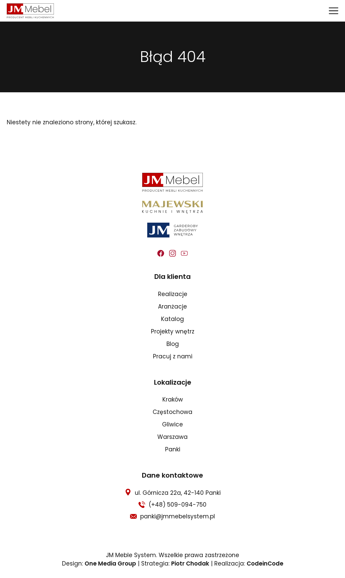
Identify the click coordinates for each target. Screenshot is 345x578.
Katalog (172, 319)
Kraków (172, 399)
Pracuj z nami (172, 356)
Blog (172, 344)
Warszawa (172, 437)
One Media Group (110, 563)
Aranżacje (172, 306)
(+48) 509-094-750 (178, 505)
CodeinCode (265, 563)
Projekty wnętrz (172, 331)
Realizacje (172, 294)
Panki (172, 449)
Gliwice (172, 424)
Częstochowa (172, 412)
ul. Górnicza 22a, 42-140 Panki (178, 493)
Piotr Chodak (190, 563)
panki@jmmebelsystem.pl (177, 516)
